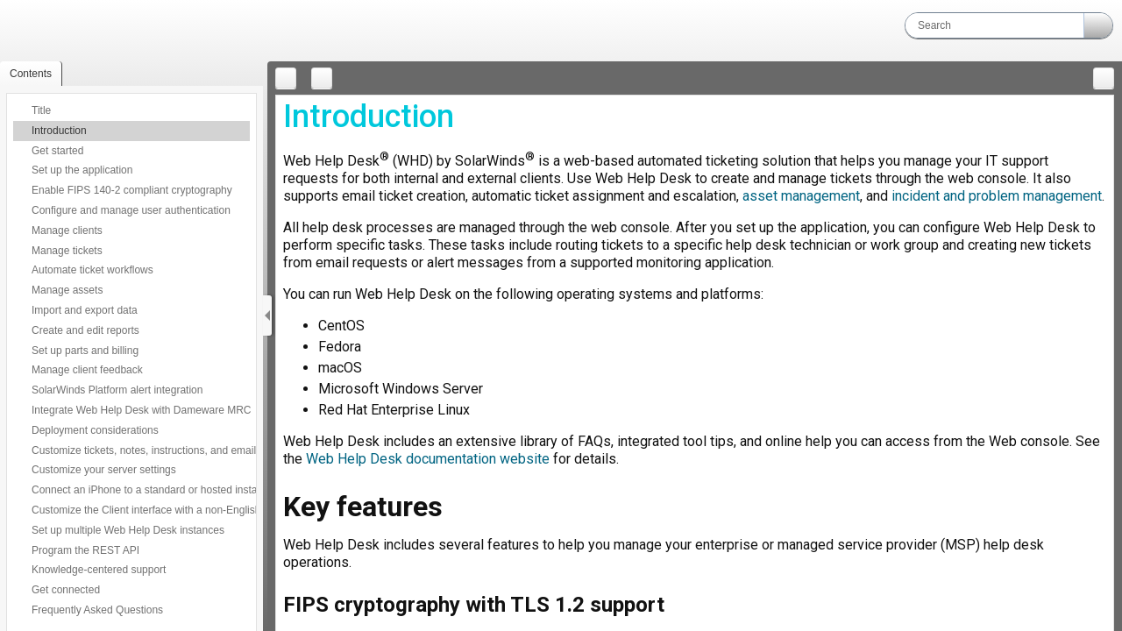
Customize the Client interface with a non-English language (169, 510)
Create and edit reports (85, 330)
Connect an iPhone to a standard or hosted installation (158, 490)
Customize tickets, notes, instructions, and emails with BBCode (178, 450)
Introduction (59, 130)
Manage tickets (67, 251)
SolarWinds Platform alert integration (117, 390)
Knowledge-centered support (99, 570)
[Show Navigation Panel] (267, 315)
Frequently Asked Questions (97, 610)
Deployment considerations (95, 430)
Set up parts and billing (85, 350)
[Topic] (694, 363)
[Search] (994, 25)
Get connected (66, 590)
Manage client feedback (87, 370)
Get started (57, 151)
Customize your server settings (104, 470)
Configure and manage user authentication (131, 210)
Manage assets (67, 290)
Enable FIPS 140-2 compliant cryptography (132, 190)
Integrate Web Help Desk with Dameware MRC (142, 410)
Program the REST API (85, 550)
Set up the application (82, 170)
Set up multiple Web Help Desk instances (128, 530)
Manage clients (67, 230)
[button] (1098, 25)
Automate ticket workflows (92, 270)
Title (41, 110)
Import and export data (85, 310)
